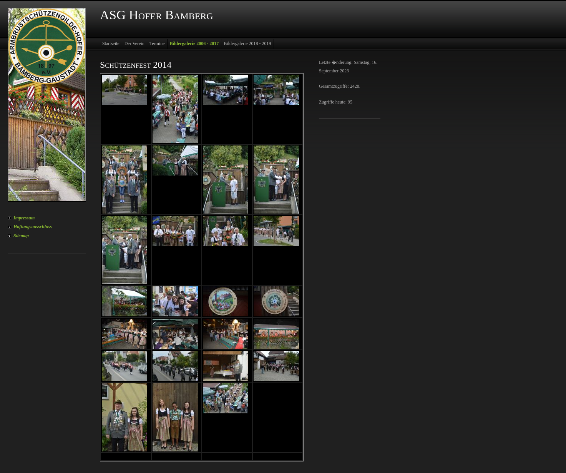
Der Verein (134, 43)
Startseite (111, 43)
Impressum (24, 218)
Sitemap (21, 235)
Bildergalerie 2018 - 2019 (247, 43)
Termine (157, 43)
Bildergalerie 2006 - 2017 (194, 43)
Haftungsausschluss (32, 226)
